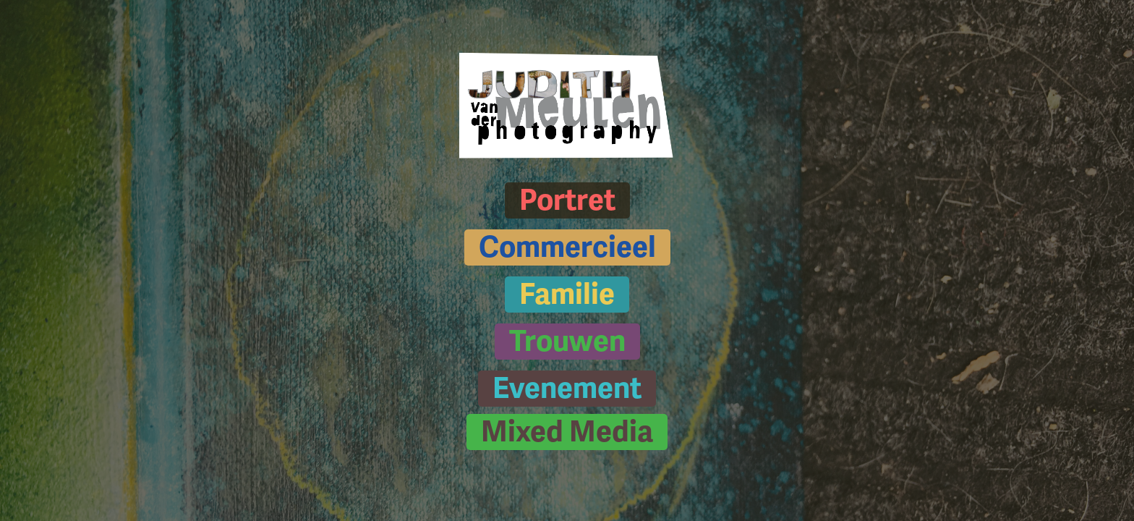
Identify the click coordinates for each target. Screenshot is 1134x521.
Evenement (567, 388)
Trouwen (567, 341)
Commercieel (567, 247)
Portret (567, 200)
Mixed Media (567, 432)
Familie (567, 294)
